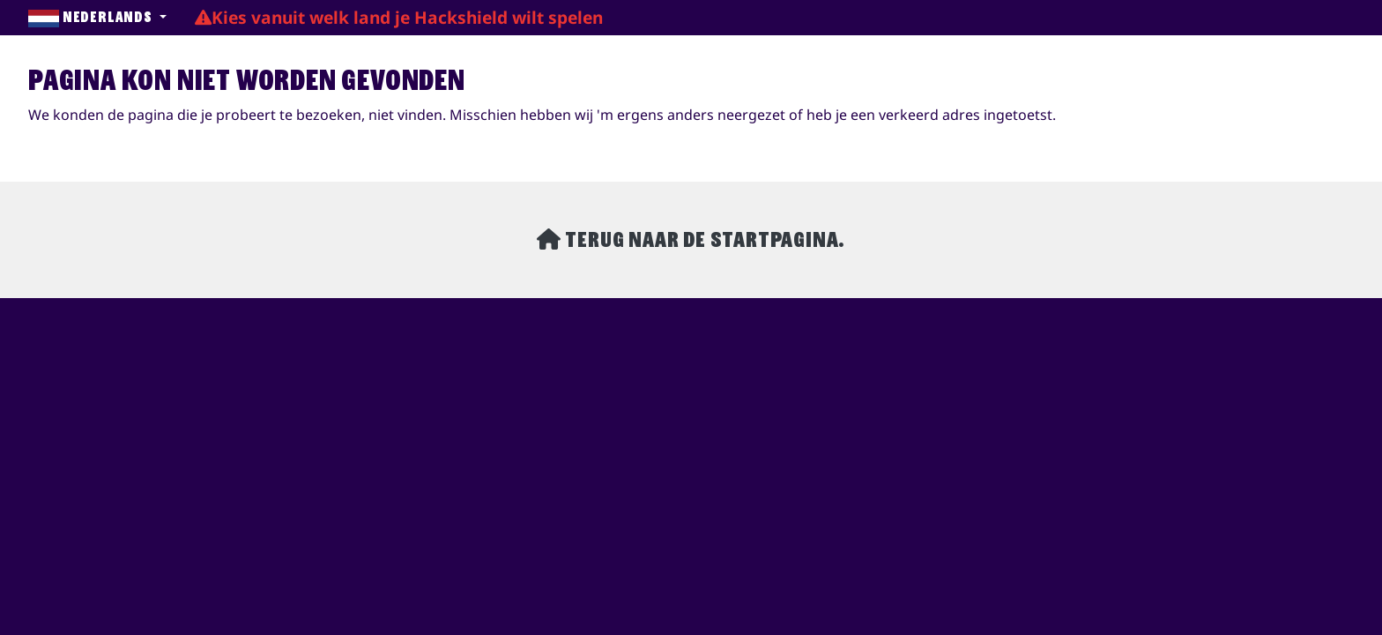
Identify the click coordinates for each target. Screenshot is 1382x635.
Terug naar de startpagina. (691, 239)
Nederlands (92, 17)
